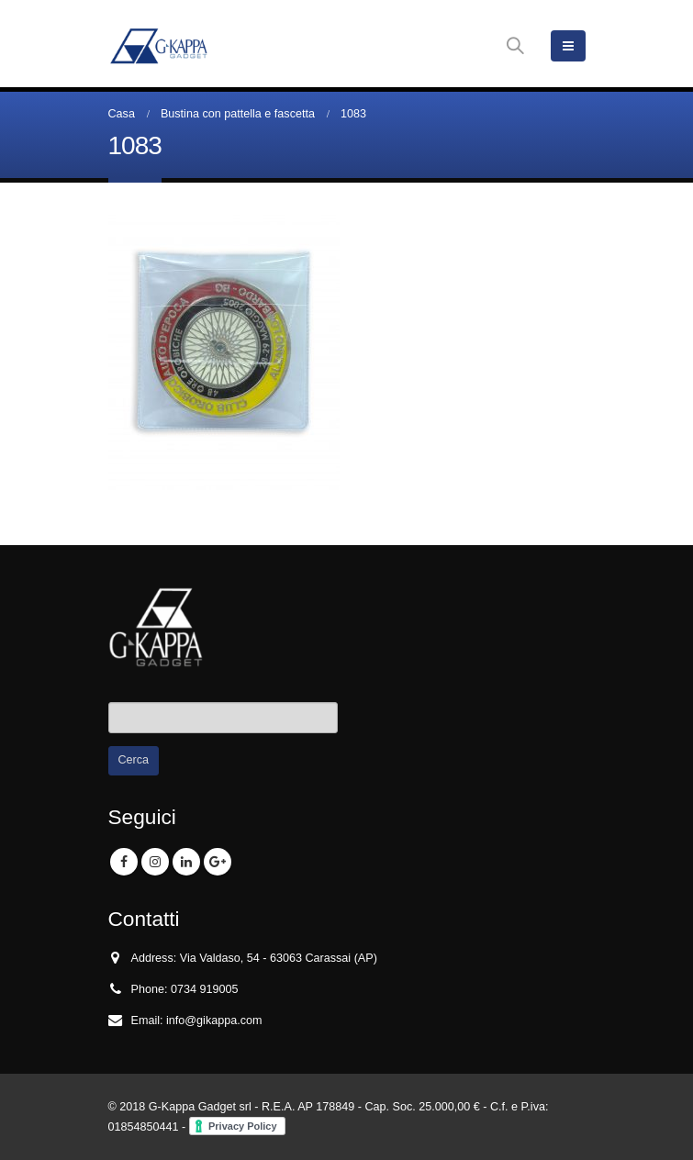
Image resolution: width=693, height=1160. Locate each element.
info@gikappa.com (214, 1020)
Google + (217, 862)
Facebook (124, 862)
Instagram (155, 862)
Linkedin (186, 862)
